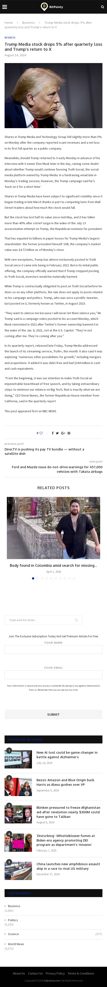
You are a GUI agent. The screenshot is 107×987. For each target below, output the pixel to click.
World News (16, 944)
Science (55, 934)
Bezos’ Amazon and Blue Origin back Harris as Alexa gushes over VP (65, 782)
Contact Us (35, 973)
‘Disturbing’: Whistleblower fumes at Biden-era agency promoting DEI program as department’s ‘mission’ (66, 840)
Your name (53, 647)
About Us (19, 973)
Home (9, 22)
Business (28, 22)
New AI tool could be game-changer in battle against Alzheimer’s (67, 754)
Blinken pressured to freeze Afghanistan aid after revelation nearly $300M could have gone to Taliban (68, 812)
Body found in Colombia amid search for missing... (53, 565)
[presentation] (39, 701)
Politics (13, 920)
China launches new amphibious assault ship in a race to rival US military (68, 866)
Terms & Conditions (81, 973)
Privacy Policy (55, 973)
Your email (53, 672)
